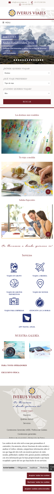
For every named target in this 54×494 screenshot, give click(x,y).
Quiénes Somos (26, 419)
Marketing (44, 468)
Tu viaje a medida (27, 157)
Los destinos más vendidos (27, 115)
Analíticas (33, 468)
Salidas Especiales (27, 200)
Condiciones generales (27, 434)
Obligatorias (22, 468)
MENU (6, 22)
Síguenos (27, 415)
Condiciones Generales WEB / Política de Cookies (27, 430)
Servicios (27, 423)
